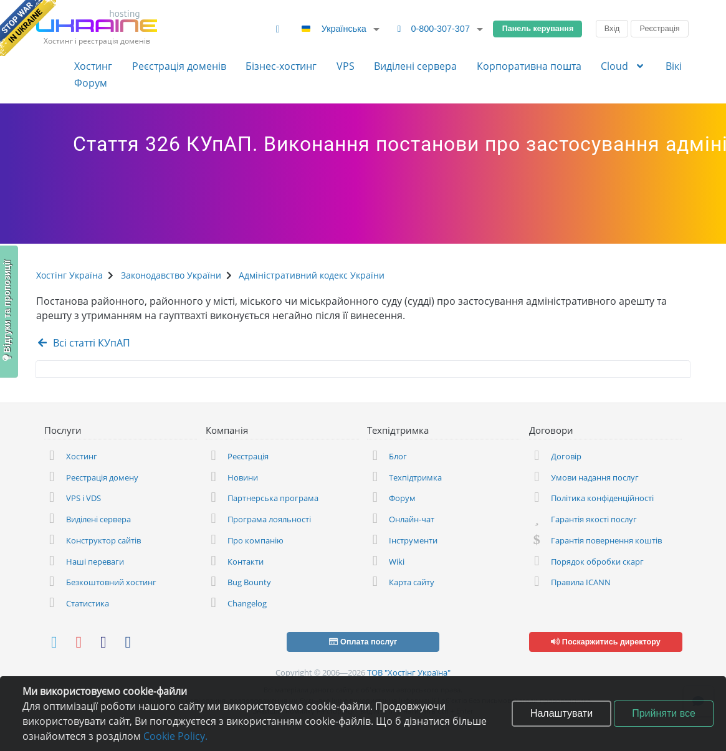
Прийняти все (663, 713)
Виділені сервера (415, 66)
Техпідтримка (415, 477)
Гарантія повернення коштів (606, 540)
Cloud (623, 66)
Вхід (612, 28)
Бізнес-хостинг (281, 66)
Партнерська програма (272, 498)
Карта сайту (411, 582)
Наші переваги (95, 561)
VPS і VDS (83, 498)
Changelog (247, 603)
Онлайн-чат (411, 519)
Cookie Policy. (175, 736)
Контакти (245, 561)
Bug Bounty (249, 582)
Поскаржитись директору (606, 642)
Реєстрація (660, 28)
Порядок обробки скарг (597, 561)
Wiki (396, 561)
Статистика (87, 603)
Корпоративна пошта (529, 66)
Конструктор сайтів (103, 540)
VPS (346, 66)
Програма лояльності (269, 519)
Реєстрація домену (102, 477)
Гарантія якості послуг (594, 519)
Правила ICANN (581, 582)
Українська (332, 29)
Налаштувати (561, 713)
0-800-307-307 (440, 29)
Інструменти (413, 540)
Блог (398, 456)
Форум (90, 83)
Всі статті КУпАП (83, 343)
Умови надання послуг (595, 477)
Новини (242, 477)
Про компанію (255, 540)
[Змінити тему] (278, 29)
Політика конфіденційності (602, 498)
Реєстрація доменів (179, 66)
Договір (566, 456)
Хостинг (93, 66)
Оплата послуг (363, 642)
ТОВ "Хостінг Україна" (409, 672)
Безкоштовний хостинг (111, 582)
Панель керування (538, 28)
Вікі (674, 66)
